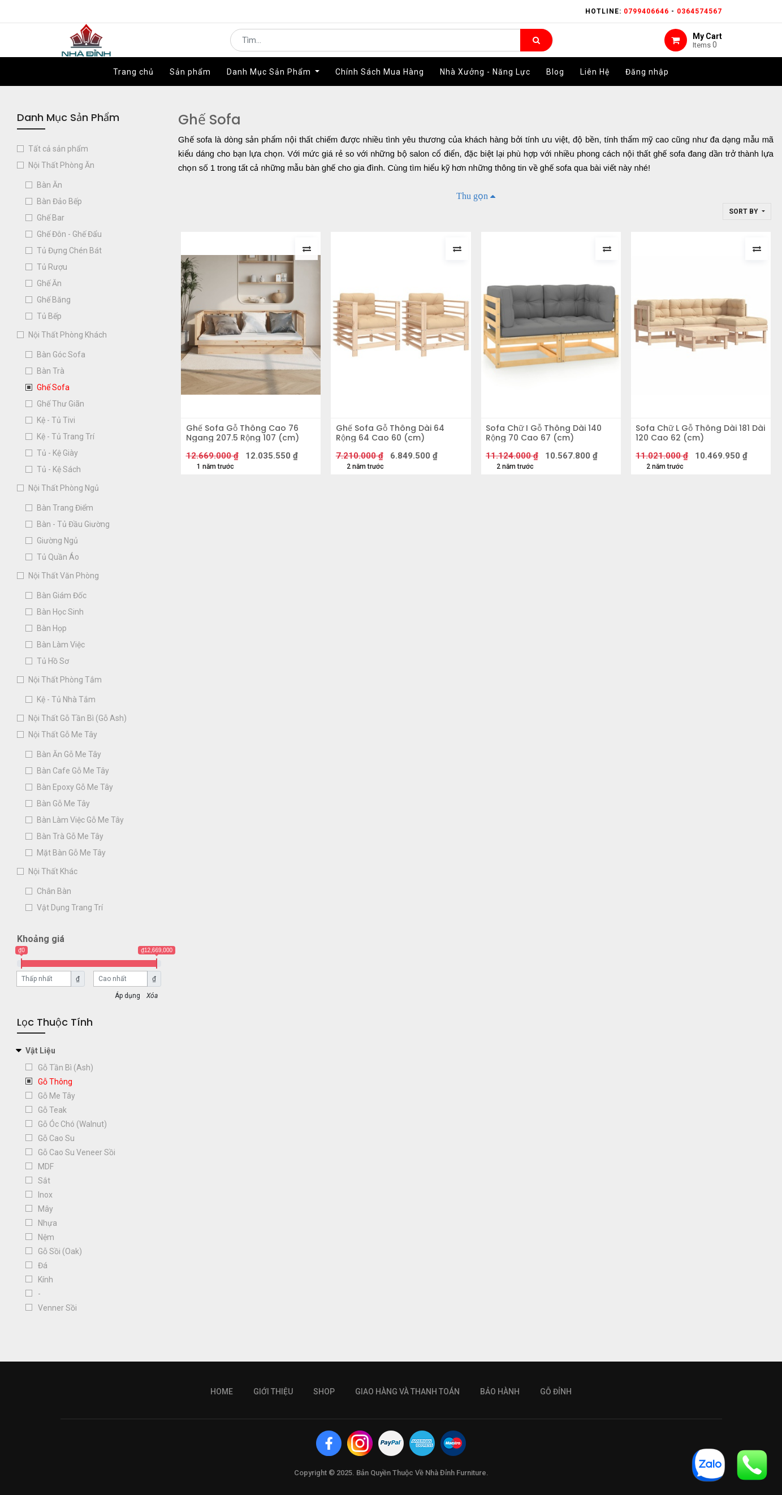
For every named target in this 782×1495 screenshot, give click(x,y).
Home (221, 1391)
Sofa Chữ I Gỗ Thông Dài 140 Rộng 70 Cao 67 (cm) (548, 436)
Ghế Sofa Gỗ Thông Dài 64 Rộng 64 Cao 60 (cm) (393, 436)
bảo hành (500, 1391)
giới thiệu (273, 1391)
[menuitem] (133, 89)
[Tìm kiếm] (536, 48)
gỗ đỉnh (556, 1391)
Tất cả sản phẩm (58, 148)
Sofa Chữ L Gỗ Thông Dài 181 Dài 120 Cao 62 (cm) (697, 436)
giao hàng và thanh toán (407, 1391)
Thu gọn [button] (472, 195)
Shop (324, 1391)
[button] (747, 211)
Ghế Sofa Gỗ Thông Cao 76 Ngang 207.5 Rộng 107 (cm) (246, 436)
